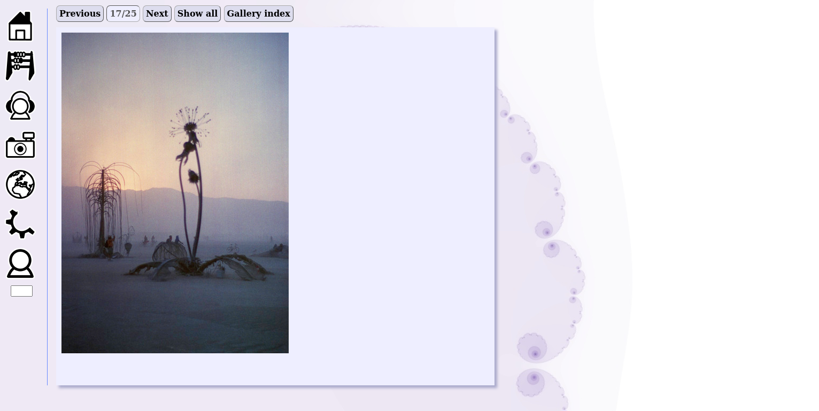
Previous (80, 14)
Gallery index (258, 14)
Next (157, 14)
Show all (197, 14)
